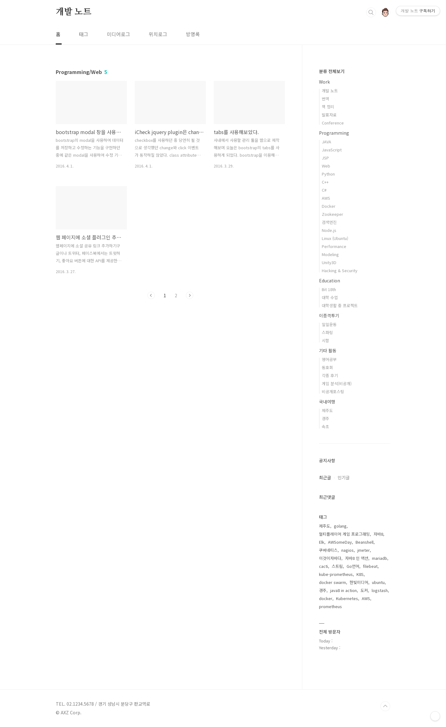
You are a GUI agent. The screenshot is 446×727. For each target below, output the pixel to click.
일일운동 (329, 324)
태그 (83, 34)
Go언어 (353, 566)
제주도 (327, 410)
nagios (347, 550)
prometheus (330, 606)
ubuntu (378, 582)
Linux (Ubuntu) (335, 238)
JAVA (326, 142)
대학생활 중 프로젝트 (340, 305)
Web (326, 166)
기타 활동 (327, 350)
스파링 (327, 332)
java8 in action (343, 590)
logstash (380, 590)
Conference (333, 123)
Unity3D (329, 262)
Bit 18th (329, 289)
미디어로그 (118, 34)
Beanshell (365, 542)
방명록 (193, 34)
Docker (328, 206)
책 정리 (328, 107)
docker (325, 598)
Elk (321, 542)
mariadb (379, 558)
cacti (323, 566)
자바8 (378, 534)
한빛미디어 (359, 582)
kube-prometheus (336, 574)
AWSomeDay (340, 542)
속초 (325, 426)
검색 (371, 12)
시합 (325, 340)
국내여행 (327, 401)
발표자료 (329, 115)
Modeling (330, 254)
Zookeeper (332, 214)
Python (328, 174)
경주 (325, 418)
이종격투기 (329, 315)
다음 (189, 295)
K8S (360, 574)
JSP (325, 158)
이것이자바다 (330, 558)
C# (324, 190)
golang (340, 526)
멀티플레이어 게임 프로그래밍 (344, 534)
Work (324, 82)
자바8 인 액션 (356, 558)
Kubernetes (347, 598)
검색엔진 (329, 222)
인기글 (344, 477)
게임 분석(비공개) (337, 383)
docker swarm (332, 582)
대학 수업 (330, 297)
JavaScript (332, 150)
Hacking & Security (339, 270)
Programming (334, 133)
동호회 (327, 367)
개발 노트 (73, 12)
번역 (325, 99)
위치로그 (158, 34)
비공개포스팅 (333, 391)
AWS (326, 198)
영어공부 (329, 359)
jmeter (363, 550)
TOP (385, 706)
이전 (151, 295)
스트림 (337, 566)
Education (329, 280)
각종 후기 (330, 375)
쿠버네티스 (328, 550)
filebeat (370, 566)
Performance (334, 246)
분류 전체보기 (331, 71)
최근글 (325, 477)
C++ (325, 182)
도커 (364, 590)
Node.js (329, 230)
